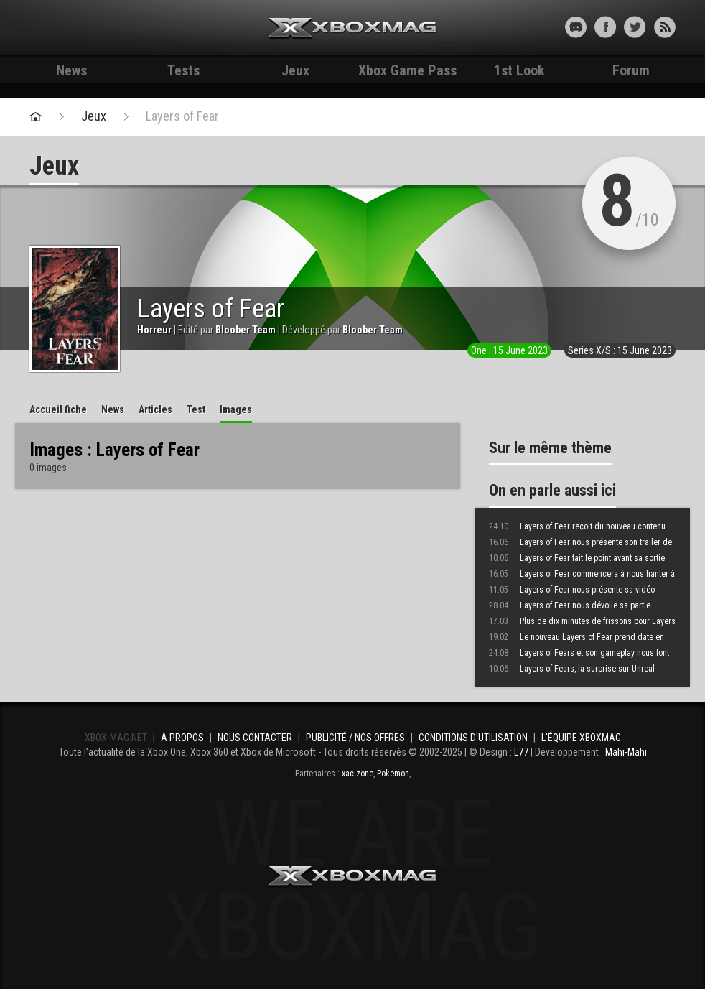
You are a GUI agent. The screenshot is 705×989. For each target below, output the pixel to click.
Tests (183, 70)
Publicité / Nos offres (355, 737)
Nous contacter (255, 737)
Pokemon (393, 774)
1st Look (519, 70)
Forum (631, 70)
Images (236, 409)
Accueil (58, 409)
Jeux (295, 70)
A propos (182, 737)
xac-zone (357, 774)
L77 (521, 752)
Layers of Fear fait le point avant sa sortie (577, 558)
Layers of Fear (182, 116)
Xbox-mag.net (353, 29)
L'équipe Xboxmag (581, 737)
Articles (155, 409)
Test (196, 409)
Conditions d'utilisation (473, 737)
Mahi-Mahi (626, 752)
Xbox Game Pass (407, 70)
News (71, 70)
